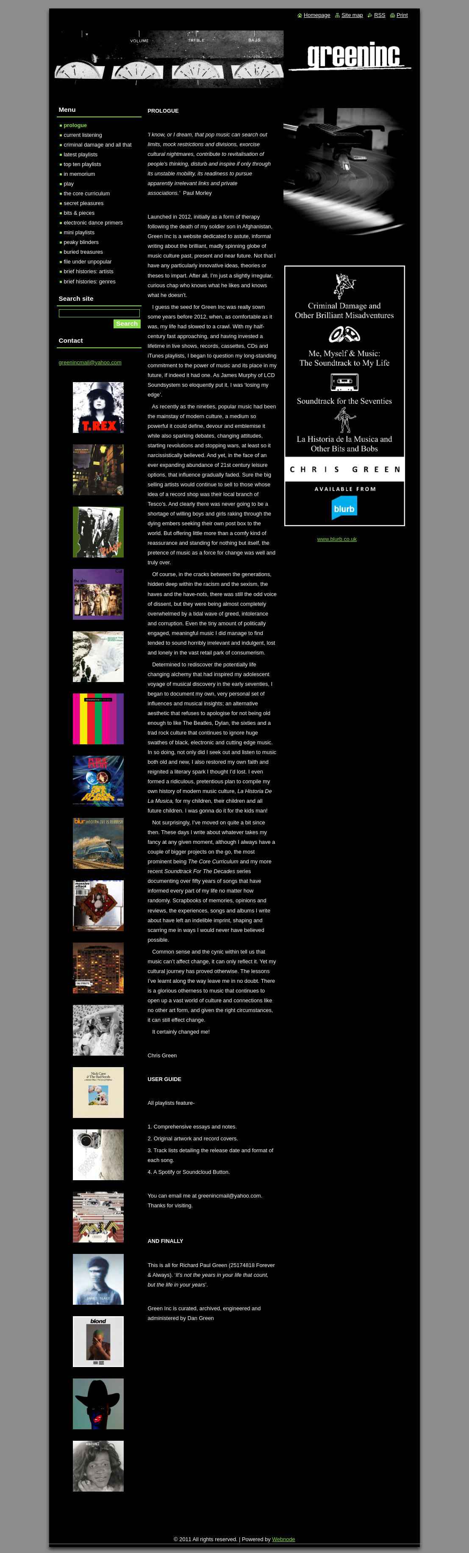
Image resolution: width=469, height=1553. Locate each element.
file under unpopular (88, 261)
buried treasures (83, 252)
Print (402, 15)
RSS (379, 15)
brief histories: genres (90, 281)
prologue (75, 125)
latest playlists (81, 154)
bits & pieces (79, 213)
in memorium (79, 174)
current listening (83, 135)
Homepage (317, 15)
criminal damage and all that (98, 144)
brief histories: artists (89, 271)
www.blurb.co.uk (337, 539)
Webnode (283, 1539)
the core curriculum (87, 193)
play (69, 183)
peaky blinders (81, 242)
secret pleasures (84, 203)
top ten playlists (82, 164)
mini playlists (79, 232)
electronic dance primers (93, 222)
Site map (352, 15)
